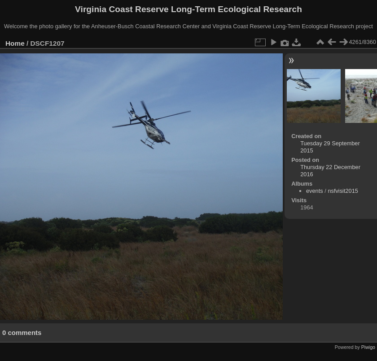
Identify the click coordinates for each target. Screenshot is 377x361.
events (314, 190)
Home (15, 43)
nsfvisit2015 (343, 190)
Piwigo (368, 347)
